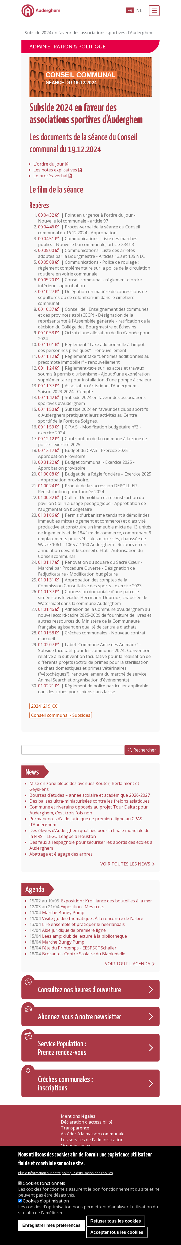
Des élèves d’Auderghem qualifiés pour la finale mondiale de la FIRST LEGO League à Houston (89, 833)
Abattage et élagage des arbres (61, 854)
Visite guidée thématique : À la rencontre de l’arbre (86, 918)
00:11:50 (46, 409)
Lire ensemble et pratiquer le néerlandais (77, 924)
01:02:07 (46, 645)
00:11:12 (46, 356)
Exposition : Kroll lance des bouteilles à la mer (90, 901)
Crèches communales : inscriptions (65, 1084)
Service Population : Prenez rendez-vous (62, 1048)
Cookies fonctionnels (44, 1183)
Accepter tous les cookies (116, 1232)
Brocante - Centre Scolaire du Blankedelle (77, 954)
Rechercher (144, 750)
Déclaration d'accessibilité (86, 1122)
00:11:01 (46, 344)
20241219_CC (44, 706)
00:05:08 (46, 262)
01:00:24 (46, 486)
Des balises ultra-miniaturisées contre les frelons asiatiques (89, 801)
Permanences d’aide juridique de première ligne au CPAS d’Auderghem (85, 822)
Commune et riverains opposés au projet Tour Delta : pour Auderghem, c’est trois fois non (88, 810)
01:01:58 (46, 633)
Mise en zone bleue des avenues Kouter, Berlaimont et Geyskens (84, 786)
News (32, 772)
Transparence (75, 1128)
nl (139, 10)
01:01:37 (46, 592)
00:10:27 (46, 291)
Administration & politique (67, 46)
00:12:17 (46, 450)
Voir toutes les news (125, 864)
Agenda (34, 890)
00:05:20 (46, 280)
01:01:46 (46, 609)
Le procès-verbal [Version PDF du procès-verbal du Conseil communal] (50, 176)
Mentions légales (78, 1116)
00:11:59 (46, 427)
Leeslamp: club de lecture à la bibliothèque (78, 936)
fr (129, 10)
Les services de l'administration (92, 1140)
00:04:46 (46, 227)
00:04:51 (46, 239)
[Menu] (154, 10)
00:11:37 (46, 386)
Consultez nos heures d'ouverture (79, 990)
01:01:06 (46, 515)
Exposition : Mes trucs (66, 907)
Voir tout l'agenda (127, 964)
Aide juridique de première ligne (67, 930)
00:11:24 (46, 368)
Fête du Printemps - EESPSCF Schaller (72, 948)
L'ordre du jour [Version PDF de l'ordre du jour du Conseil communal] (48, 164)
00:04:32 (46, 215)
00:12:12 (46, 439)
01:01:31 (46, 580)
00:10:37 (46, 309)
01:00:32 (46, 497)
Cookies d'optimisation (46, 1201)
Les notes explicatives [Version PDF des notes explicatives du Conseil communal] (55, 170)
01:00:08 (46, 474)
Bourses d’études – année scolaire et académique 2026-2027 (89, 795)
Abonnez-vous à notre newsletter (79, 1017)
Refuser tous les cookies (115, 1221)
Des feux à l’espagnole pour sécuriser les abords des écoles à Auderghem (90, 845)
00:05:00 (46, 250)
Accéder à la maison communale (93, 1134)
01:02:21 (46, 686)
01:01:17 (46, 562)
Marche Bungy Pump (56, 912)
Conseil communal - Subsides (60, 715)
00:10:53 (46, 333)
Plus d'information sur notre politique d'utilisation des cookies (65, 1173)
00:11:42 (46, 397)
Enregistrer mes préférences (51, 1225)
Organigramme (76, 1145)
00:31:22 (46, 462)
